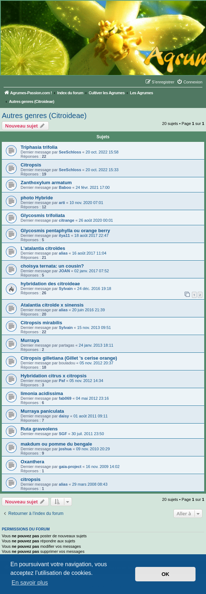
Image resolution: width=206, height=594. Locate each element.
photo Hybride (37, 197)
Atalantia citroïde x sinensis (52, 305)
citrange (66, 220)
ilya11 (64, 235)
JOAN (64, 271)
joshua (65, 449)
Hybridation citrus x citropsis (53, 375)
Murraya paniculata (42, 411)
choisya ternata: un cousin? (52, 266)
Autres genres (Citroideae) (44, 116)
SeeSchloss (70, 152)
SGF (63, 434)
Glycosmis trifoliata (43, 215)
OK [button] (165, 574)
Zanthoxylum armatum (46, 182)
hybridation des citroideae (50, 283)
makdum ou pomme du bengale (56, 444)
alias (63, 253)
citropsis (30, 479)
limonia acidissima (42, 393)
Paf (62, 380)
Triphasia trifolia (39, 147)
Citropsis (31, 165)
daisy (64, 416)
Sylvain (66, 288)
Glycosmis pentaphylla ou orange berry (65, 230)
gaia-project (70, 466)
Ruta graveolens (39, 429)
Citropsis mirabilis (41, 322)
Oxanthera (32, 461)
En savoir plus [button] (30, 583)
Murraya (30, 340)
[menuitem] (189, 82)
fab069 (65, 398)
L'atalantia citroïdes (43, 248)
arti (62, 202)
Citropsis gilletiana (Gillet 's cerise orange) (69, 358)
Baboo (65, 187)
